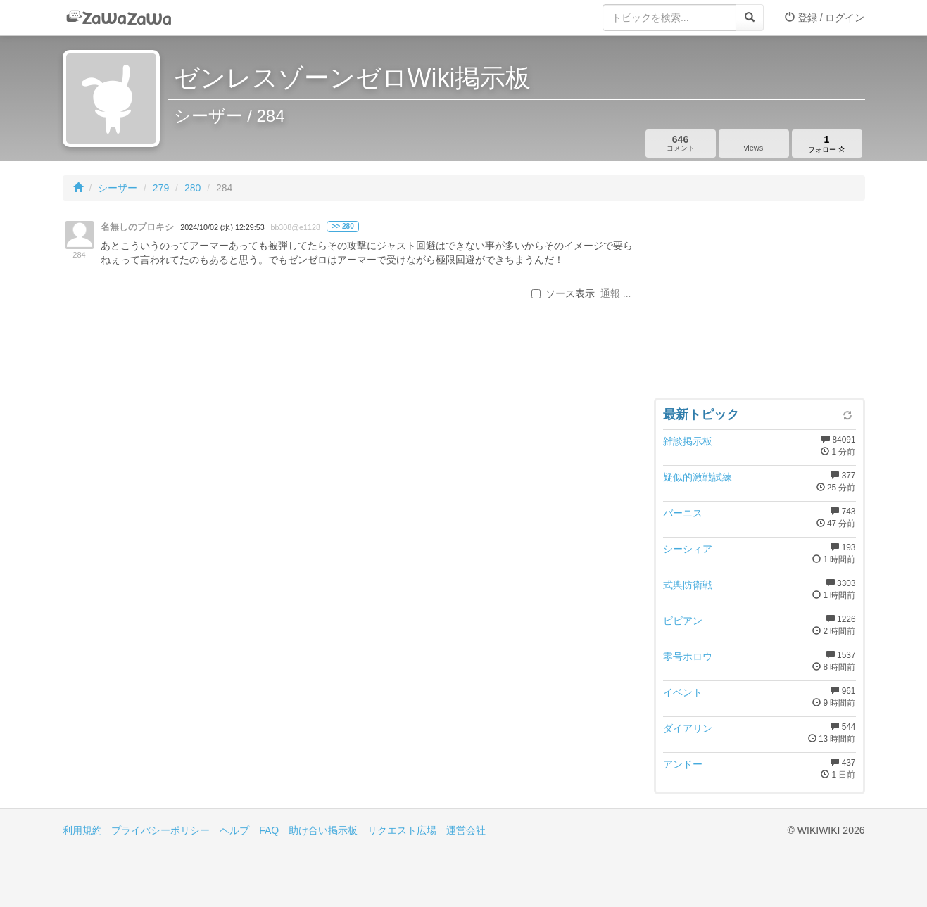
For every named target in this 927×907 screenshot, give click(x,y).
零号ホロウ (687, 656)
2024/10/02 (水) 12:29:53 (222, 227)
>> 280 (342, 226)
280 (192, 188)
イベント (682, 692)
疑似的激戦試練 (697, 477)
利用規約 (82, 830)
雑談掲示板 (687, 441)
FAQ (269, 830)
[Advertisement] (759, 303)
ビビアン (682, 620)
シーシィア (687, 548)
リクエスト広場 (401, 830)
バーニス (682, 513)
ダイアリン (687, 728)
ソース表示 (563, 293)
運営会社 (466, 830)
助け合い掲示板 (323, 830)
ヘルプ (234, 830)
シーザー (117, 188)
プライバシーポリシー (160, 830)
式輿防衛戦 (687, 584)
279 (161, 188)
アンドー (682, 764)
